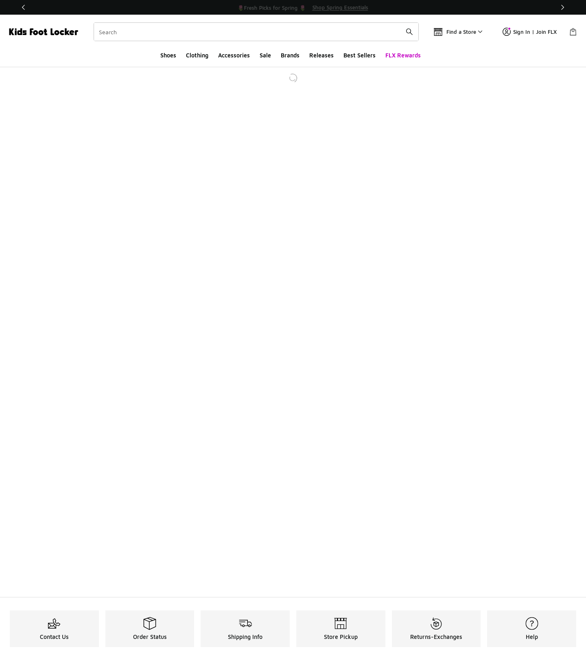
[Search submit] (409, 32)
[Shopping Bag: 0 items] (572, 31)
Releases (321, 55)
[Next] (562, 7)
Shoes (168, 55)
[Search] (256, 32)
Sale (265, 55)
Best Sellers (359, 55)
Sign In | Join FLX (530, 32)
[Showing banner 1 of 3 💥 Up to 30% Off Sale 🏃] (293, 7)
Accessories (234, 55)
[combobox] (256, 32)
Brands (290, 55)
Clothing (197, 55)
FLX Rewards (403, 55)
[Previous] (24, 7)
